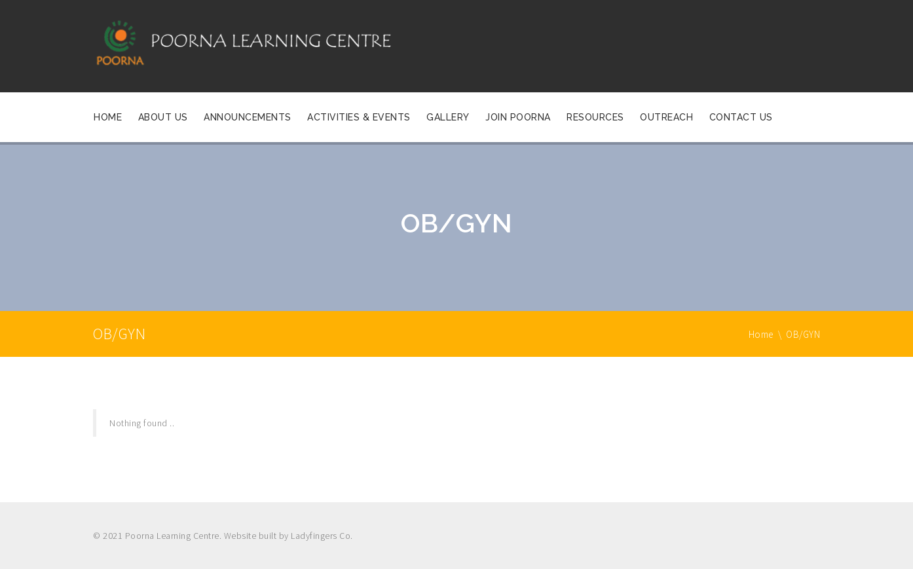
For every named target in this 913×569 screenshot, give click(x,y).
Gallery (448, 117)
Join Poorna (518, 117)
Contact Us (741, 117)
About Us (163, 117)
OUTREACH (666, 117)
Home (108, 117)
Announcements (247, 117)
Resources (595, 117)
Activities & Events (359, 117)
